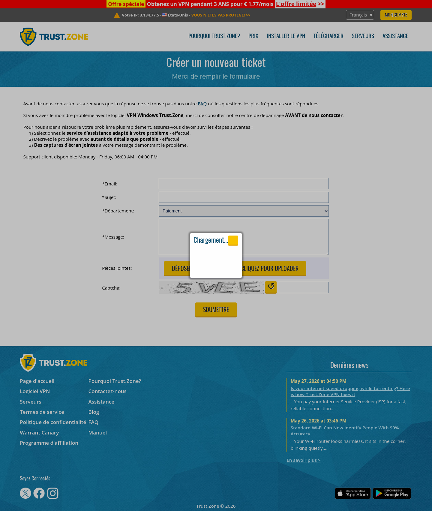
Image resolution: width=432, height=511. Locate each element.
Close (233, 240)
